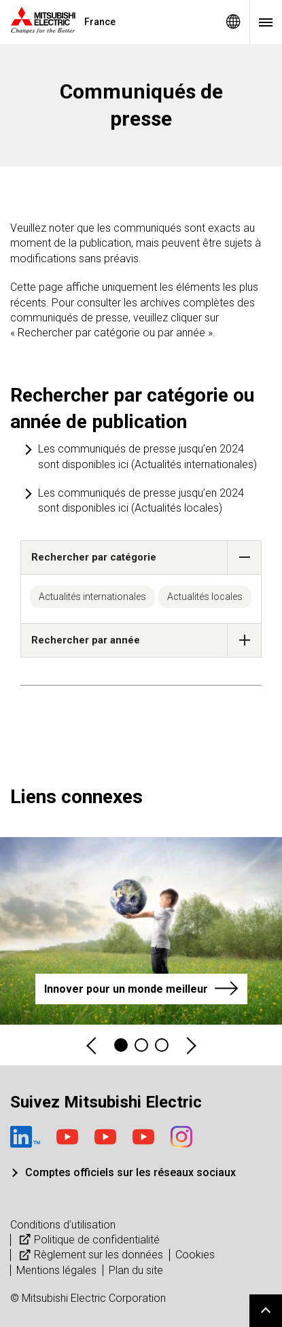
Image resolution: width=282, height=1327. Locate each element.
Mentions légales (56, 1270)
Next (190, 1045)
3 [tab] (162, 1045)
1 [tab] (121, 1045)
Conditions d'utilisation (63, 1224)
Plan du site (136, 1270)
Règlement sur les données (89, 1254)
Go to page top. (265, 1310)
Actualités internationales (92, 596)
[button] (244, 557)
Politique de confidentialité (88, 1239)
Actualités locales (205, 596)
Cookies (195, 1254)
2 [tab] (141, 1045)
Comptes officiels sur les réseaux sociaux (130, 1172)
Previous (92, 1045)
